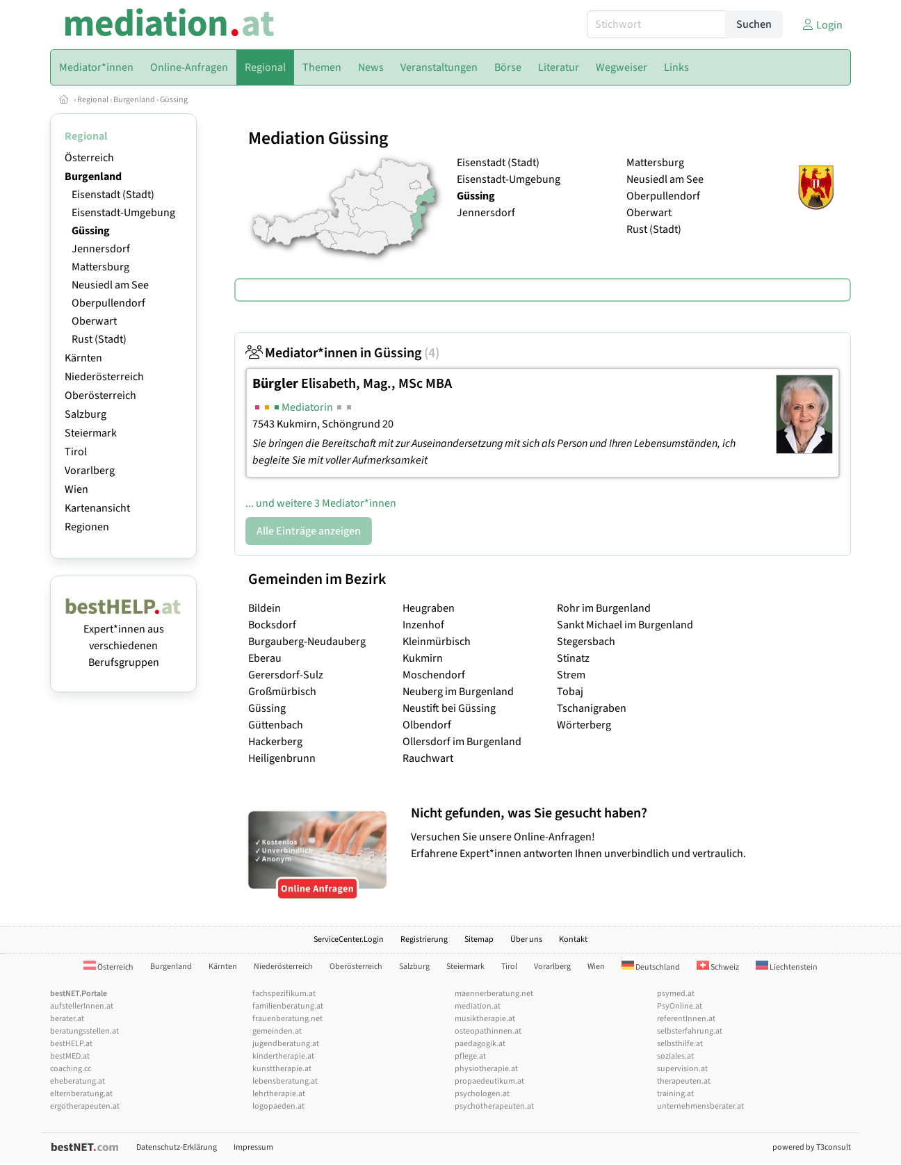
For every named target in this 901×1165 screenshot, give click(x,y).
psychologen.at (482, 1094)
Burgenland (134, 100)
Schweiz (718, 967)
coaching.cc (70, 1069)
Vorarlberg (90, 470)
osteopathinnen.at (488, 1031)
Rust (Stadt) (99, 339)
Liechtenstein (787, 967)
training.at (675, 1094)
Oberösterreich (100, 395)
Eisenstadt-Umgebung (123, 212)
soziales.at (675, 1056)
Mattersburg (100, 267)
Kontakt (573, 939)
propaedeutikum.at (489, 1081)
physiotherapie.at (486, 1069)
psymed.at (676, 994)
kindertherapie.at (283, 1056)
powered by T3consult (811, 1147)
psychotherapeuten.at (494, 1106)
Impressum (253, 1147)
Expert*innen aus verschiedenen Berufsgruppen (123, 637)
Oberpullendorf (108, 303)
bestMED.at (70, 1056)
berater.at (67, 1019)
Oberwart (94, 321)
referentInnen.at (686, 1019)
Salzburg (85, 414)
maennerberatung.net (494, 994)
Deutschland (651, 967)
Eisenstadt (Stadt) (113, 194)
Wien (76, 489)
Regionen (87, 527)
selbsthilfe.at (680, 1044)
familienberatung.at (287, 1006)
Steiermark (91, 433)
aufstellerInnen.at (81, 1006)
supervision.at (682, 1069)
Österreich (89, 157)
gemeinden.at (277, 1031)
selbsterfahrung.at (689, 1031)
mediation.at (478, 1006)
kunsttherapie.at (281, 1069)
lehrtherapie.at (278, 1094)
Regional (92, 100)
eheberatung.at (77, 1081)
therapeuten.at (684, 1081)
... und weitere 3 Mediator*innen (320, 503)
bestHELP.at (71, 1044)
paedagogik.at (480, 1044)
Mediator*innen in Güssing (342, 353)
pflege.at (470, 1056)
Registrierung (424, 939)
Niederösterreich (104, 376)
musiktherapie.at (485, 1019)
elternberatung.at (81, 1094)
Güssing (174, 100)
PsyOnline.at (679, 1006)
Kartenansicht (97, 508)
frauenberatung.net (287, 1019)
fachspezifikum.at (284, 994)
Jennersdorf (101, 248)
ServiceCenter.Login (349, 939)
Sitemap (479, 939)
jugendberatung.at (285, 1044)
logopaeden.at (278, 1106)
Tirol (76, 451)
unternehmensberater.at (700, 1106)
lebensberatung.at (285, 1081)
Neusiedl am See (110, 285)
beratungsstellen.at (84, 1031)
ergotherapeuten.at (85, 1106)
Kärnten (83, 358)
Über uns (526, 939)
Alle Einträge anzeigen (309, 531)
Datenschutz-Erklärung (176, 1147)
